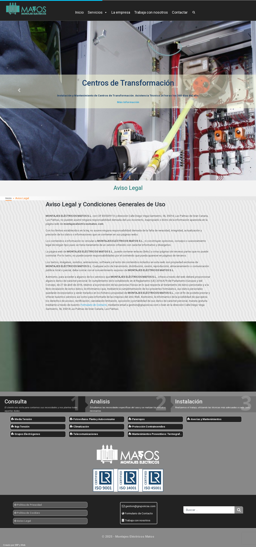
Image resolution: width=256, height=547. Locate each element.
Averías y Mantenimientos (204, 419)
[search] (208, 510)
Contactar (180, 12)
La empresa (120, 12)
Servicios (97, 12)
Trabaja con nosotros (151, 12)
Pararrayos (137, 419)
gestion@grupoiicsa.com (140, 506)
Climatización (79, 426)
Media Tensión (21, 419)
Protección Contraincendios (147, 426)
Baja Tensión (20, 426)
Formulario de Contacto (139, 513)
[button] (19, 90)
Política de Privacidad (28, 504)
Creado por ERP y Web (14, 545)
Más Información (128, 102)
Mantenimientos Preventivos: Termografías (156, 434)
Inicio (79, 12)
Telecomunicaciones (84, 434)
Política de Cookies (27, 513)
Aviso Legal (22, 521)
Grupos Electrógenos (25, 434)
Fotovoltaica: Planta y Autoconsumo (92, 419)
